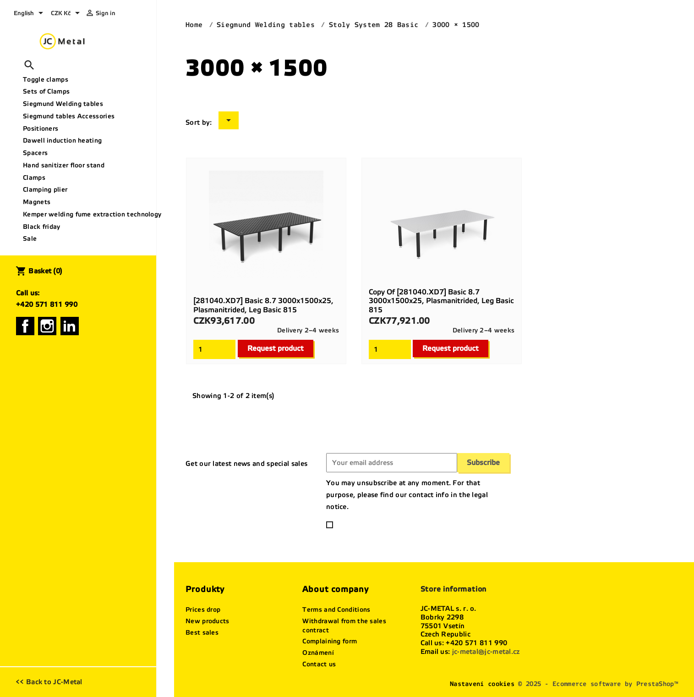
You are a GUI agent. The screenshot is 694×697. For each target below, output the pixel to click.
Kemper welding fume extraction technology (86, 214)
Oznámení (317, 652)
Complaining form (329, 641)
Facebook (25, 326)
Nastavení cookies (482, 683)
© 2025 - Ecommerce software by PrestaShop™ (598, 683)
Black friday (41, 226)
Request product (275, 348)
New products (208, 621)
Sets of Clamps (46, 91)
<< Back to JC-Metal (49, 682)
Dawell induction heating (62, 140)
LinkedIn (69, 326)
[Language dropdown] (30, 13)
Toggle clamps (45, 79)
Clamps (34, 177)
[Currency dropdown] (67, 13)
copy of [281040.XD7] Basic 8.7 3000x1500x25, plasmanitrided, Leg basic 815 (441, 301)
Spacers (35, 152)
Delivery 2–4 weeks (308, 330)
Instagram (47, 326)
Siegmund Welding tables (63, 103)
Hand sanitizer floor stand (63, 165)
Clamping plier (45, 189)
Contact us (319, 664)
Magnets (36, 202)
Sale (30, 238)
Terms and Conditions (336, 609)
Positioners (40, 128)
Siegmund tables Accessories (69, 116)
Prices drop (203, 609)
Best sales (202, 632)
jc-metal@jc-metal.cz (486, 651)
